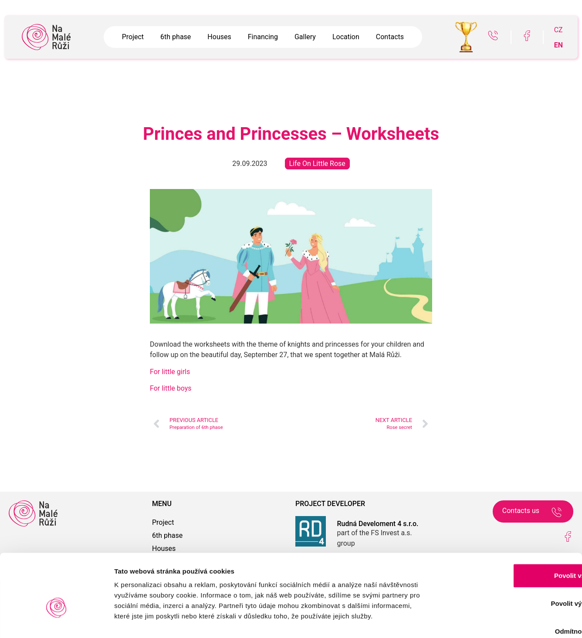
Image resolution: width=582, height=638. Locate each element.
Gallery (305, 37)
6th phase (175, 37)
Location (345, 37)
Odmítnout (509, 580)
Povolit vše (509, 525)
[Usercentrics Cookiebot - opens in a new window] (56, 621)
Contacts (390, 37)
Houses (219, 37)
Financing (263, 37)
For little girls (170, 372)
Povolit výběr (509, 553)
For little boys (171, 388)
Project (133, 37)
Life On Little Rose (317, 163)
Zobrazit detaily (460, 620)
